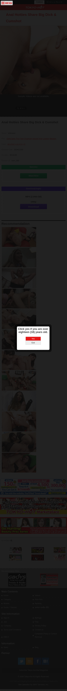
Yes (33, 335)
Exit (33, 339)
